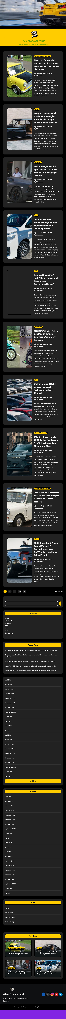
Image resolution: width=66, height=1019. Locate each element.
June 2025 (8, 735)
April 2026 (8, 689)
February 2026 (9, 698)
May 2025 (8, 740)
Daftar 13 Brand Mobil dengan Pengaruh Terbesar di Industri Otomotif (45, 392)
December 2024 (10, 763)
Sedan (37, 109)
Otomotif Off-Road (41, 436)
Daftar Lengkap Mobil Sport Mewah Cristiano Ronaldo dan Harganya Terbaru (46, 174)
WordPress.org (9, 931)
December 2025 (10, 708)
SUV (36, 274)
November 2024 (10, 767)
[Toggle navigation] (4, 37)
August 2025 (9, 726)
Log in (7, 917)
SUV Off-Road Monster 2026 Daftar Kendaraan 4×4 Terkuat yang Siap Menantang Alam (45, 446)
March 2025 (8, 749)
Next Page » (59, 601)
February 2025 (9, 754)
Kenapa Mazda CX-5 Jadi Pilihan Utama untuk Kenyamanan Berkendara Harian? (45, 283)
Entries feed (9, 922)
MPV (36, 218)
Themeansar (48, 1016)
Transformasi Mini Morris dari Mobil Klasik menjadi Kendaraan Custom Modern (44, 505)
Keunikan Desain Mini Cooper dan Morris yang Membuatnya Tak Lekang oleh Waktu (46, 65)
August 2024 (9, 781)
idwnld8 (38, 74)
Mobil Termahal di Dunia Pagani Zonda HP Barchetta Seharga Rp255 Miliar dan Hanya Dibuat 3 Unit (46, 558)
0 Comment (39, 76)
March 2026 (9, 694)
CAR (36, 383)
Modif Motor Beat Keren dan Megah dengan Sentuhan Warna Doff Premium (45, 339)
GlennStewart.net (34, 41)
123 (19, 601)
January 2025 (9, 758)
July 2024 (8, 786)
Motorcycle (38, 330)
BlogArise (38, 1016)
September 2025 (10, 721)
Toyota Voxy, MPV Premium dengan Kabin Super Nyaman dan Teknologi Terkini (46, 227)
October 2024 (9, 772)
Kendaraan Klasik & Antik (42, 56)
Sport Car (38, 165)
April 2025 (8, 744)
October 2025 (9, 717)
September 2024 (10, 776)
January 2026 (9, 703)
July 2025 (8, 731)
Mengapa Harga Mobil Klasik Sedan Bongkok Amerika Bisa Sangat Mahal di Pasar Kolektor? (46, 119)
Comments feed (10, 926)
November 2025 (10, 712)
